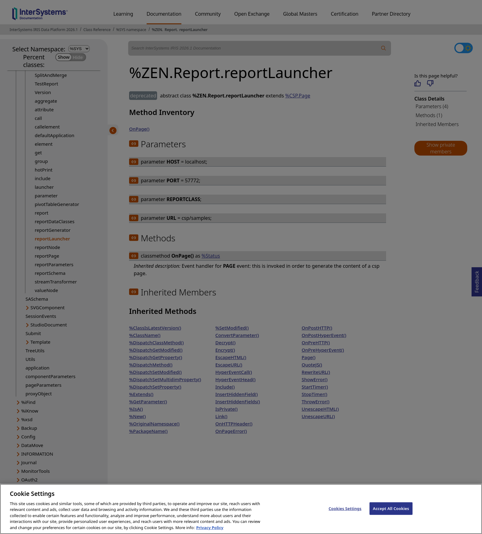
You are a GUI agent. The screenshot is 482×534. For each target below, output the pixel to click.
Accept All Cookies (391, 514)
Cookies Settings (345, 514)
